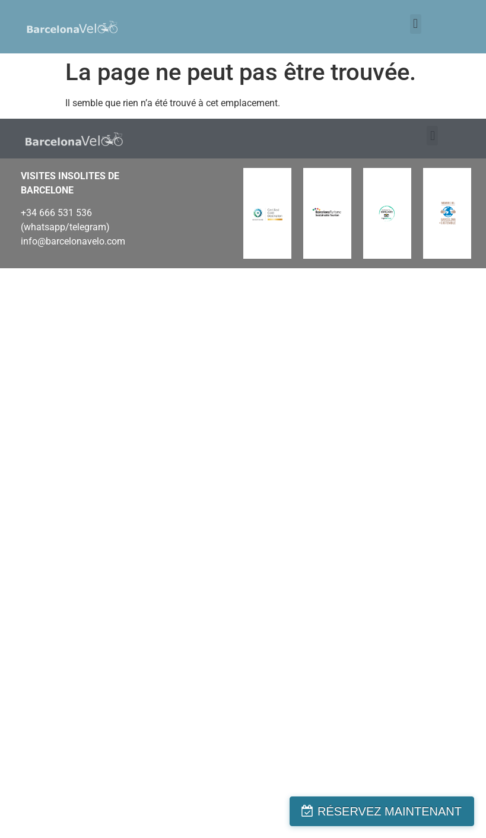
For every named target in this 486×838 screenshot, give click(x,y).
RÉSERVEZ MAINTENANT (389, 811)
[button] (415, 24)
